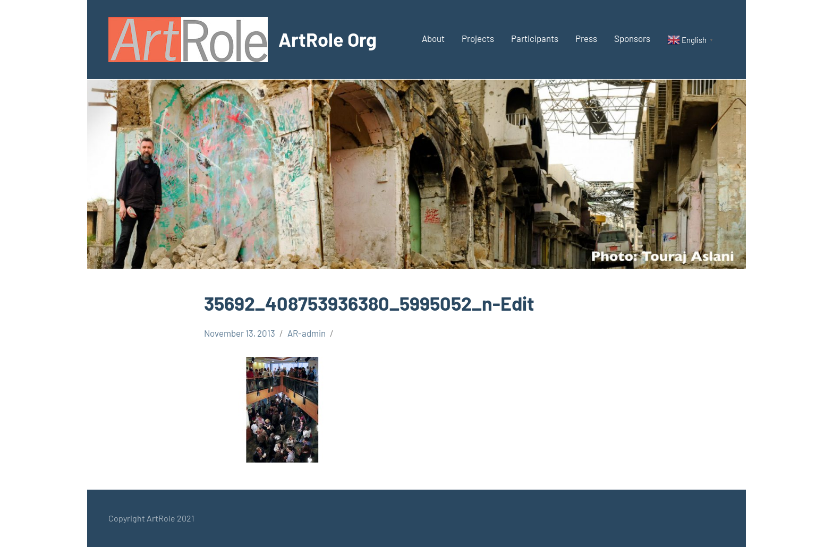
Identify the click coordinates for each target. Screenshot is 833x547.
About (433, 38)
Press (586, 38)
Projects (478, 38)
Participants (534, 38)
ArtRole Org (327, 39)
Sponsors (632, 38)
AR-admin (306, 333)
